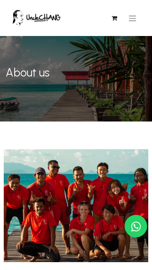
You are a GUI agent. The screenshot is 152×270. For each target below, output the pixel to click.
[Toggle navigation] (132, 18)
